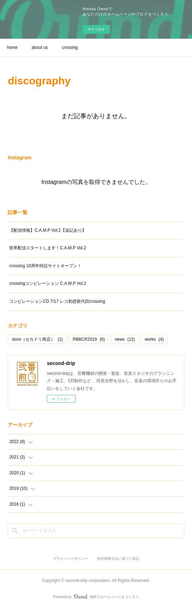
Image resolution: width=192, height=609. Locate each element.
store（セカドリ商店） (37, 339)
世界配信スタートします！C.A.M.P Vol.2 (47, 247)
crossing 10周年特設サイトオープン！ (45, 265)
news (125, 339)
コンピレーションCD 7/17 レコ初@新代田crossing (57, 301)
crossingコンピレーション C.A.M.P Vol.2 (47, 283)
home (12, 47)
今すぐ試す (96, 29)
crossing (70, 47)
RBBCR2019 (89, 339)
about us (40, 47)
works (154, 339)
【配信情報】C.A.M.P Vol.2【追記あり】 (47, 230)
